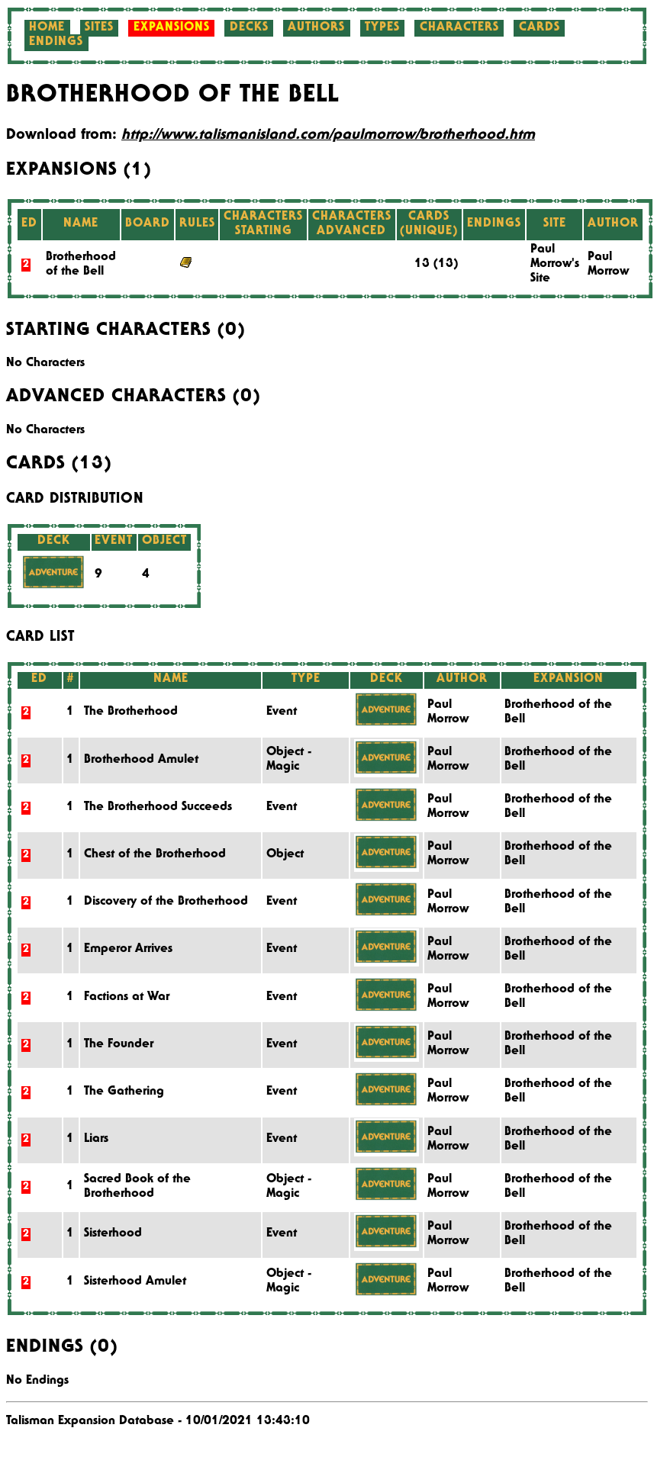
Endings (56, 43)
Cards (539, 28)
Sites (99, 28)
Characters (459, 28)
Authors (316, 28)
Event (281, 712)
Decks (249, 28)
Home (47, 28)
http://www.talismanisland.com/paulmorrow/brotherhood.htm (328, 135)
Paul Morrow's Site (554, 264)
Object (285, 855)
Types (382, 28)
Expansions (172, 28)
